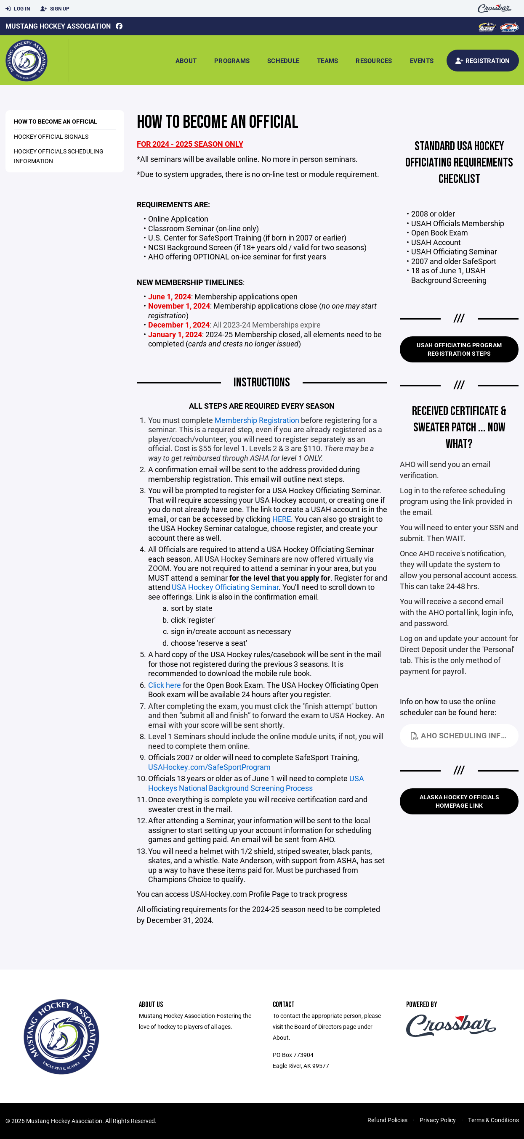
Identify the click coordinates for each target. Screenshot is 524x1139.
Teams (327, 60)
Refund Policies (387, 1120)
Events (422, 60)
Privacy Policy (438, 1120)
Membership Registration (257, 420)
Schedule (283, 60)
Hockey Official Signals (51, 136)
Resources (374, 60)
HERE (281, 519)
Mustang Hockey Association (58, 25)
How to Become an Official (55, 121)
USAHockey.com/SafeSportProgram (209, 767)
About (186, 60)
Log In (17, 9)
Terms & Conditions (493, 1120)
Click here (164, 685)
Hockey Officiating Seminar (232, 587)
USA (179, 587)
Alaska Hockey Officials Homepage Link (459, 801)
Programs (232, 60)
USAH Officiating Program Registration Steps (459, 349)
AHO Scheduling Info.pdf (465, 735)
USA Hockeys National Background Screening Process (256, 783)
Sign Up (54, 9)
